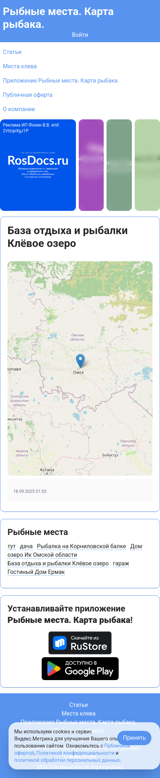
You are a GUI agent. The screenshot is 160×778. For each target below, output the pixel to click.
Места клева (20, 66)
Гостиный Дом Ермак (36, 572)
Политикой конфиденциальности (75, 753)
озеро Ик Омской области (42, 554)
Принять (134, 737)
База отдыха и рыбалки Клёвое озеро (58, 563)
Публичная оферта (28, 94)
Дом (136, 546)
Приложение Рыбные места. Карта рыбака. (61, 80)
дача (26, 546)
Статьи (12, 52)
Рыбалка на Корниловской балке (81, 546)
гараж (121, 563)
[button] (80, 361)
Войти (80, 34)
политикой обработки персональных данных (67, 760)
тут (11, 546)
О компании (19, 109)
